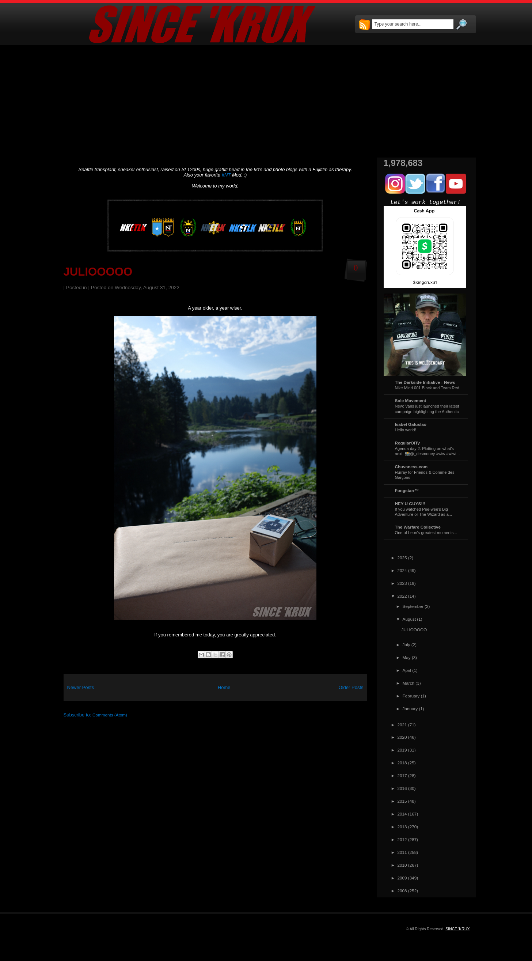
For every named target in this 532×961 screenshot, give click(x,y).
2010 (402, 865)
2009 (402, 877)
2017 (402, 775)
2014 (402, 813)
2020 (402, 737)
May (407, 657)
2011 (402, 852)
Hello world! (405, 430)
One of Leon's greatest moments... (426, 532)
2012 (402, 839)
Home (224, 687)
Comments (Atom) (109, 714)
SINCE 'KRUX (457, 929)
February (411, 695)
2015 (402, 801)
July (406, 644)
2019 (402, 750)
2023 (402, 583)
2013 (402, 826)
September (413, 606)
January (410, 708)
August (409, 619)
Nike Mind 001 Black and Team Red (427, 388)
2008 (402, 890)
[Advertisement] (266, 101)
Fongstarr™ (407, 490)
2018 (402, 762)
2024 (402, 570)
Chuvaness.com (411, 466)
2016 (402, 788)
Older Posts (351, 687)
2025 (402, 557)
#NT (226, 175)
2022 (402, 596)
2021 (402, 724)
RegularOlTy (407, 442)
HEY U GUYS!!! (410, 503)
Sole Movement (410, 400)
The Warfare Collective (418, 527)
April (407, 670)
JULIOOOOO (98, 271)
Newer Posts (80, 687)
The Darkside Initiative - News (425, 382)
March (408, 683)
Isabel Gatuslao (410, 424)
